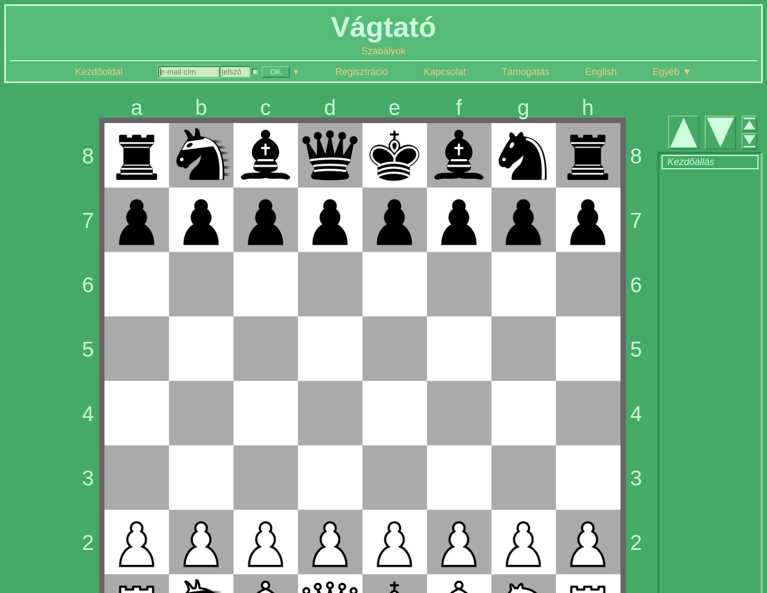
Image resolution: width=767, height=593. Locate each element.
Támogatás (526, 72)
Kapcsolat (445, 72)
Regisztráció (362, 72)
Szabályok (383, 51)
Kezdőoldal (99, 72)
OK (275, 72)
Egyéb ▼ (672, 72)
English (601, 72)
